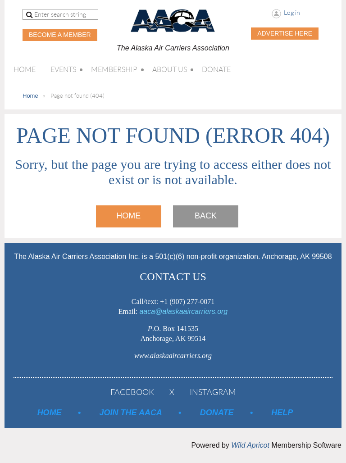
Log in (292, 12)
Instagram (213, 392)
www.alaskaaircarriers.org (173, 355)
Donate (217, 412)
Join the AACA (131, 412)
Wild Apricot (250, 445)
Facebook (132, 392)
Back (206, 215)
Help (282, 412)
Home (30, 95)
